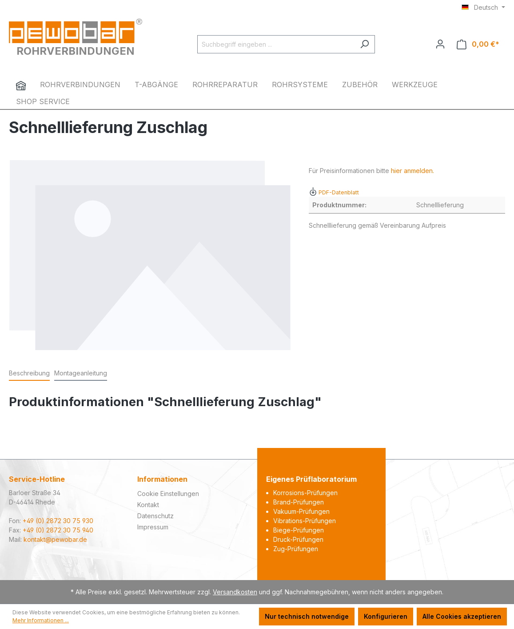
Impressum (152, 527)
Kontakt (148, 504)
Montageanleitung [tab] (80, 373)
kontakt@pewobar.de (55, 539)
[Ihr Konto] (440, 44)
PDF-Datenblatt (334, 192)
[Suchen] (364, 44)
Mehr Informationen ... (40, 620)
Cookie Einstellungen (168, 493)
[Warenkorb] (478, 44)
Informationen (162, 479)
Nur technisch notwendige (307, 616)
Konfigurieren (385, 616)
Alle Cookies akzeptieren (461, 616)
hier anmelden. (412, 170)
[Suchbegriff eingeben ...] (276, 44)
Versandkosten (235, 592)
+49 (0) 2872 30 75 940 (58, 530)
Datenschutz (155, 516)
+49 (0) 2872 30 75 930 (58, 520)
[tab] (29, 373)
